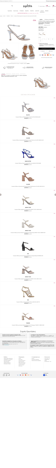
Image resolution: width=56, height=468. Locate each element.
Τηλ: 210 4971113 (47, 358)
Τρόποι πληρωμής (22, 73)
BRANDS (46, 10)
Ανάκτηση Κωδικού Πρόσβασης (36, 360)
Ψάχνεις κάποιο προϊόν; (22, 362)
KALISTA (28, 63)
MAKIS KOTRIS (28, 161)
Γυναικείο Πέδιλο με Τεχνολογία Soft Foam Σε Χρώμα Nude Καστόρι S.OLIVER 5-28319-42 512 (28, 186)
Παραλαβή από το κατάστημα (8, 359)
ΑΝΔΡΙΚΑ (27, 10)
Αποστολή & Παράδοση (7, 360)
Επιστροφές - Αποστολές (15, 73)
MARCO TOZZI (28, 207)
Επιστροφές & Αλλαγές (7, 363)
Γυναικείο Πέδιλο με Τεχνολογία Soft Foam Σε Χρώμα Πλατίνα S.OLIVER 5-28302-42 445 (28, 140)
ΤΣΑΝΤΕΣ (32, 10)
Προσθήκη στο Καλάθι (47, 48)
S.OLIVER (28, 138)
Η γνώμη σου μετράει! (22, 363)
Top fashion (10, 10)
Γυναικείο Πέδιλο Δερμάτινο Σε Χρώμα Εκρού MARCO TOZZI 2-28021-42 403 (28, 278)
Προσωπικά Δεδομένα (22, 360)
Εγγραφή (43, 6)
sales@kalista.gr (6, 344)
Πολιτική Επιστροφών (44, 57)
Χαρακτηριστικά (8, 73)
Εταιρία (20, 358)
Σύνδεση (41, 6)
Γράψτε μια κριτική (47, 25)
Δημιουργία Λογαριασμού (35, 359)
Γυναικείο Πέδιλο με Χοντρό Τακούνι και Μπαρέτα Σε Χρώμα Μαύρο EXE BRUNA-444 (28, 255)
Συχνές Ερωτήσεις (21, 361)
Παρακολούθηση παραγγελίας (8, 358)
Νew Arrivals (15, 10)
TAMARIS (28, 323)
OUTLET (42, 10)
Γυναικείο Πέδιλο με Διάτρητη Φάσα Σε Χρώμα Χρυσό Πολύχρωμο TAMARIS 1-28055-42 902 (28, 325)
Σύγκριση (51, 51)
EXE (28, 253)
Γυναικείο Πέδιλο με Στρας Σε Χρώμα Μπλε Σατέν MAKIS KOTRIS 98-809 (28, 163)
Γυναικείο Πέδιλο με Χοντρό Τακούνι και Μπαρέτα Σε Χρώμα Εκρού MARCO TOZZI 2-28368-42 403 (28, 232)
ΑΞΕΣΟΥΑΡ (37, 10)
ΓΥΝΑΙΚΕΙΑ (22, 10)
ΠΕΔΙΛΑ (25, 63)
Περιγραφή (3, 73)
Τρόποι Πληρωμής (6, 361)
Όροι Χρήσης (50, 57)
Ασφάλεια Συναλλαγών (7, 362)
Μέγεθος (39, 37)
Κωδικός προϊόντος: (41, 23)
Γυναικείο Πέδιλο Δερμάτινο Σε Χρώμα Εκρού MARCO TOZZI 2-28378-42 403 (28, 209)
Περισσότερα (41, 45)
